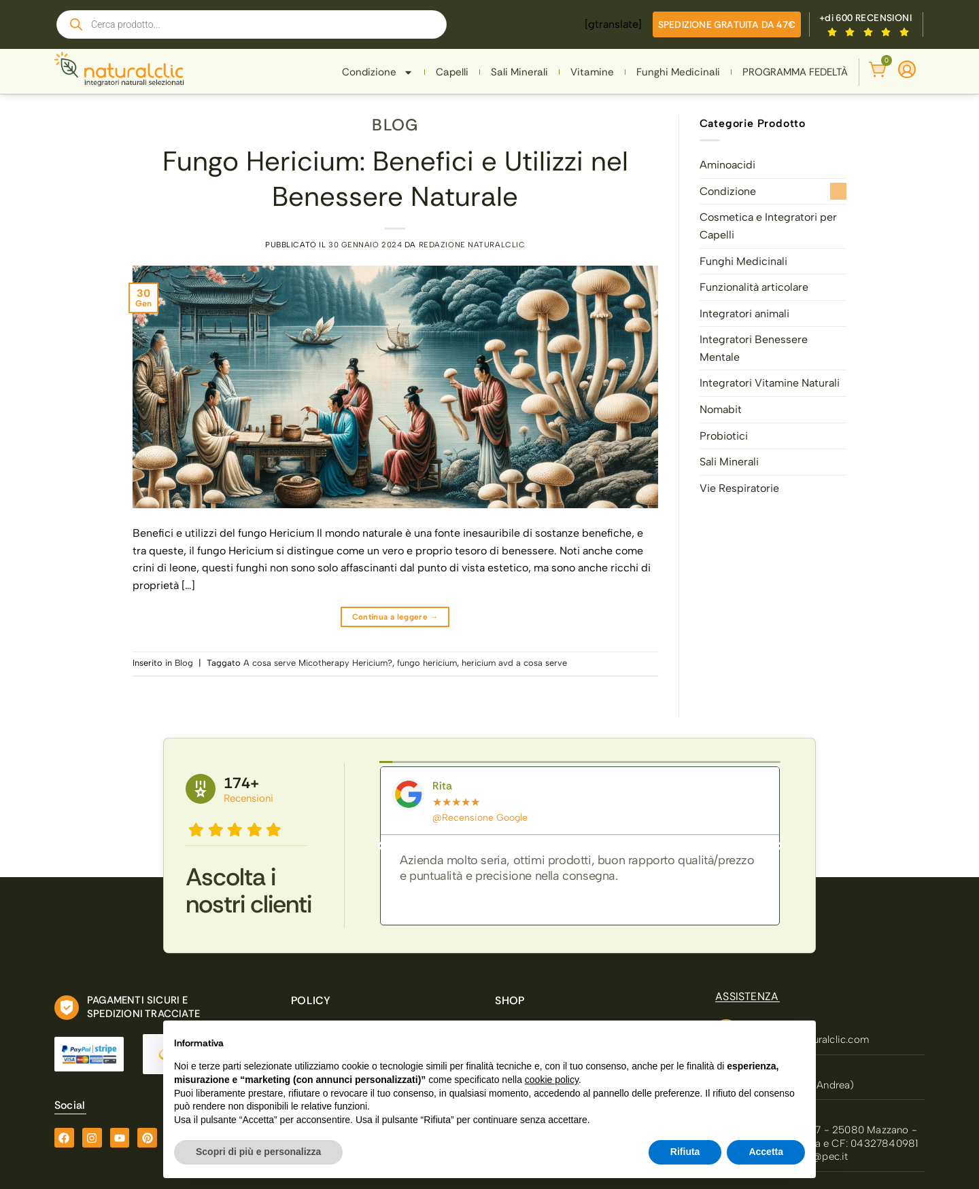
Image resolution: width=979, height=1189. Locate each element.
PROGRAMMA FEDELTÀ (795, 72)
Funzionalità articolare (754, 287)
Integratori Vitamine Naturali (770, 382)
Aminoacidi (727, 164)
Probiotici (724, 435)
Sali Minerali (519, 72)
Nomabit (721, 409)
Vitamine (592, 72)
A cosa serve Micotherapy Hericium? (317, 663)
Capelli (452, 72)
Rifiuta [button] (685, 1151)
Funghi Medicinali (678, 72)
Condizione (377, 72)
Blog (395, 124)
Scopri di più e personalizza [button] (258, 1151)
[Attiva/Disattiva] (838, 191)
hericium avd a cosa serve (514, 663)
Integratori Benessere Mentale (754, 348)
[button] (380, 846)
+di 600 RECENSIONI (865, 18)
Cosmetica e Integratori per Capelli (768, 226)
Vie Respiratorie (739, 488)
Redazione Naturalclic (472, 244)
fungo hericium (427, 663)
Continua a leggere (395, 617)
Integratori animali (744, 313)
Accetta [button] (766, 1151)
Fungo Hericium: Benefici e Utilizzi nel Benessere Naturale (395, 178)
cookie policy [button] (552, 1079)
